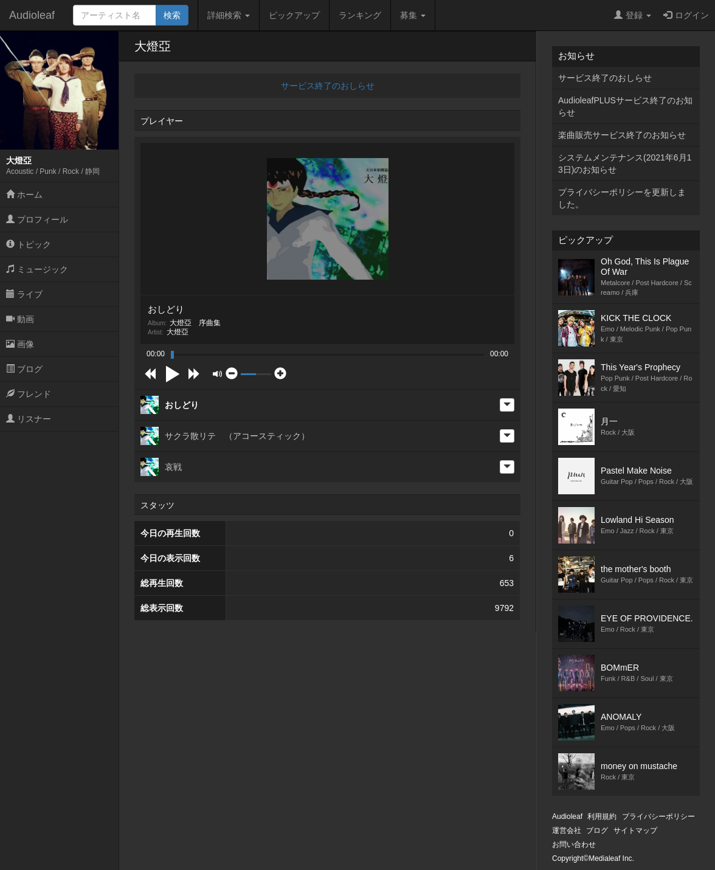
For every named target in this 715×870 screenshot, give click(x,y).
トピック (28, 244)
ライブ (24, 294)
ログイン (686, 15)
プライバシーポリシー (658, 816)
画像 (20, 344)
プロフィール (37, 219)
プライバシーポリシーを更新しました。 (622, 198)
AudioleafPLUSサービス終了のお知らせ (625, 106)
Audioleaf (32, 15)
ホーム (24, 194)
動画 (20, 319)
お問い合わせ (574, 844)
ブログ (24, 369)
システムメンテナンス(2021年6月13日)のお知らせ (624, 163)
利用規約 (602, 816)
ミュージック (37, 269)
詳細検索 (228, 15)
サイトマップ (635, 830)
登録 (632, 15)
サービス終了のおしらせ (328, 86)
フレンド (28, 394)
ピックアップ (294, 15)
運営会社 (566, 830)
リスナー (28, 419)
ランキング (360, 15)
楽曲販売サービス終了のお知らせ (622, 135)
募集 (413, 15)
